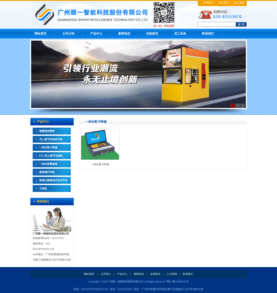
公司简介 (106, 274)
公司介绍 (68, 33)
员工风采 (180, 33)
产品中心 (96, 33)
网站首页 (40, 33)
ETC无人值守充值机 (51, 155)
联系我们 (208, 2)
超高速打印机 (47, 172)
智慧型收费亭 (47, 131)
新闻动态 (124, 33)
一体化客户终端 (48, 147)
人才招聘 (172, 274)
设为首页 (223, 2)
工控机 (43, 188)
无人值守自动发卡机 (51, 139)
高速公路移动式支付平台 (53, 180)
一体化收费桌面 (48, 163)
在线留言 (152, 33)
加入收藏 (239, 2)
